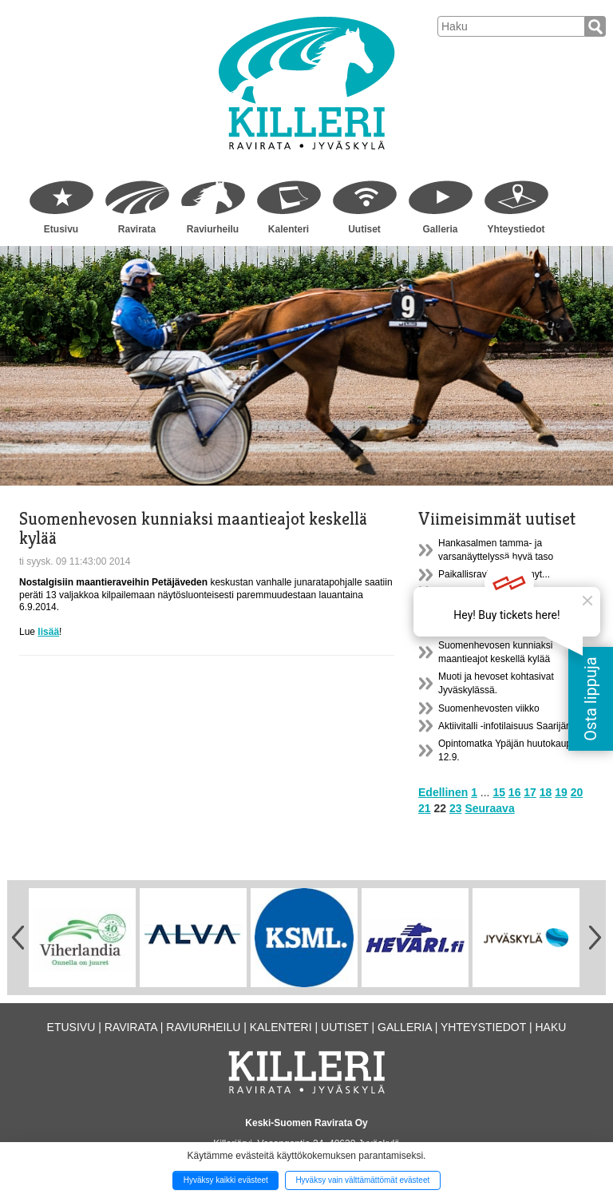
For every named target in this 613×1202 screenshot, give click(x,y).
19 (561, 792)
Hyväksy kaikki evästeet (226, 1180)
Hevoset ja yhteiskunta (486, 627)
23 (455, 808)
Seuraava (489, 808)
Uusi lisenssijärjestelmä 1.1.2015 (508, 592)
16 (514, 792)
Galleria (439, 229)
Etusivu (61, 229)
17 (530, 792)
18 (546, 792)
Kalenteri (288, 229)
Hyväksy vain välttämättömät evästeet (362, 1180)
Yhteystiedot (515, 229)
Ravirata (137, 229)
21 (424, 808)
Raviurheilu (213, 229)
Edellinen (443, 792)
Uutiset (364, 229)
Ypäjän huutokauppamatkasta (501, 610)
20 (577, 792)
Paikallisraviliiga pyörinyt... (494, 574)
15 (498, 792)
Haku (550, 1027)
